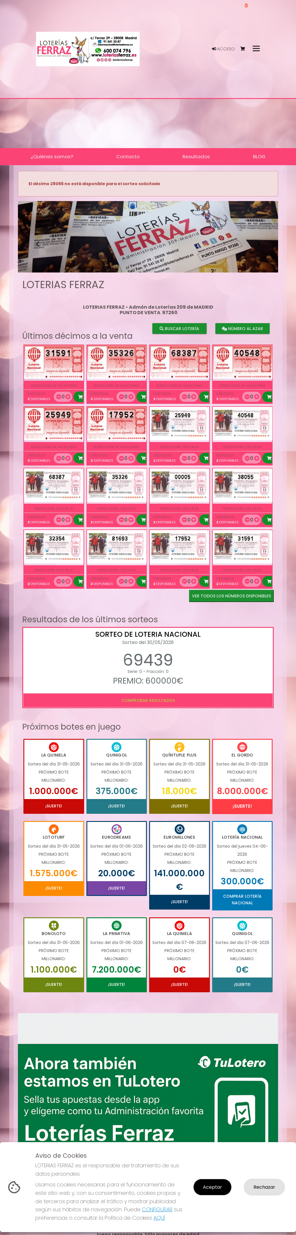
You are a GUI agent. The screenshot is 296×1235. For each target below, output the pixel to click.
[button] (37, 244)
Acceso (223, 49)
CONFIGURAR (157, 1209)
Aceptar (212, 1187)
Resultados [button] (196, 156)
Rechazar (264, 1187)
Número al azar (242, 329)
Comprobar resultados (148, 700)
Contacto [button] (128, 156)
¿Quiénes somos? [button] (52, 156)
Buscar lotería (179, 329)
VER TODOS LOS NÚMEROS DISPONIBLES (231, 596)
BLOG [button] (259, 156)
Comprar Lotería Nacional (242, 899)
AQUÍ (159, 1217)
